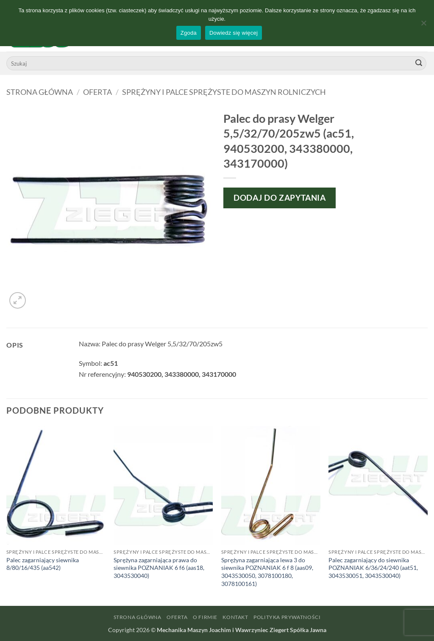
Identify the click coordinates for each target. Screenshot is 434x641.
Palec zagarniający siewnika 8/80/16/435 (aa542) (42, 564)
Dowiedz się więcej (233, 33)
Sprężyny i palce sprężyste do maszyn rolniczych (224, 92)
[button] (17, 300)
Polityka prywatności (286, 617)
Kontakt (235, 617)
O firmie (205, 617)
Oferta (97, 92)
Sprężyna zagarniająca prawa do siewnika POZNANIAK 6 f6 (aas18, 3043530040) (159, 567)
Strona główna (39, 92)
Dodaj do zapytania (280, 197)
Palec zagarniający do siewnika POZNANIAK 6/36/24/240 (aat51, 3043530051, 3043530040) (373, 567)
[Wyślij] (419, 63)
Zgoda (189, 33)
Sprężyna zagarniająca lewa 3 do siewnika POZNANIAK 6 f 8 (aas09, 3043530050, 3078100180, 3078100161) (267, 571)
